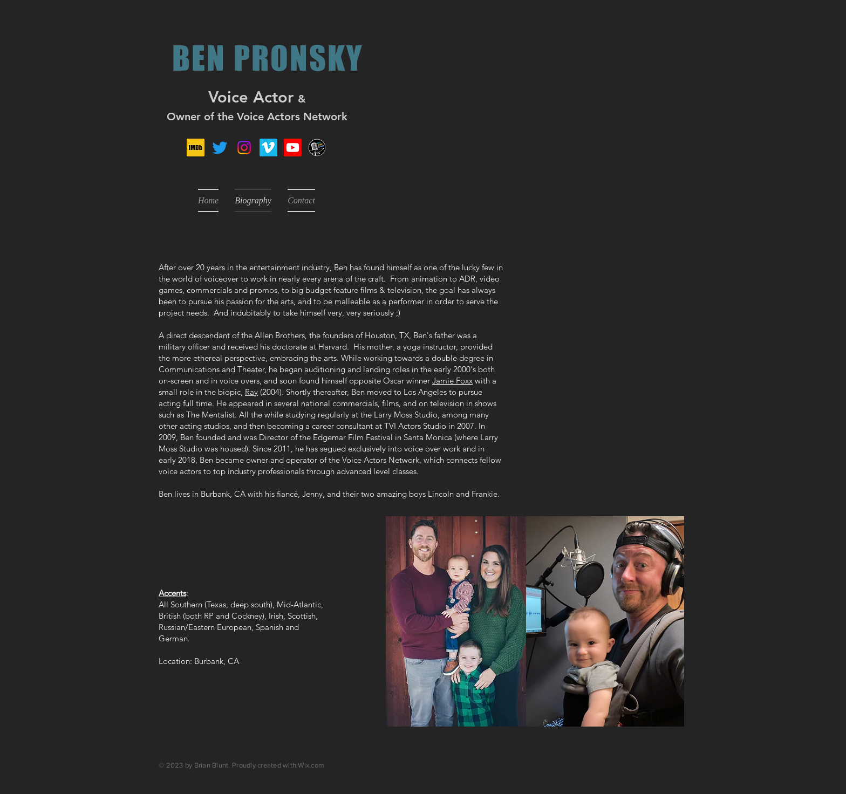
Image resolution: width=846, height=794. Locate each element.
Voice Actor (251, 96)
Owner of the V (205, 116)
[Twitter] (220, 147)
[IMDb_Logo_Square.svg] (195, 147)
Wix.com (311, 765)
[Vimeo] (268, 147)
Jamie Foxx (452, 380)
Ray (251, 392)
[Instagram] (244, 147)
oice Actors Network (295, 116)
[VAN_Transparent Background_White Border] (317, 147)
